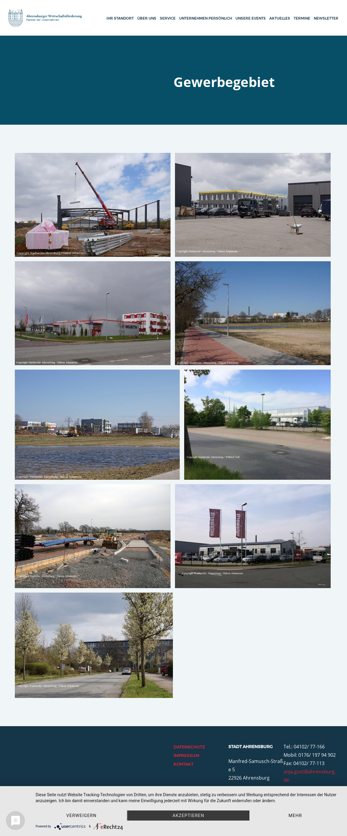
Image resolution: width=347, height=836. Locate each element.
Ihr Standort (120, 18)
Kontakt (183, 764)
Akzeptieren (188, 815)
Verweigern (81, 815)
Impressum (186, 755)
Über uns (146, 18)
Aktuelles (279, 18)
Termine (302, 18)
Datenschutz (189, 747)
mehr (295, 815)
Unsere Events (250, 18)
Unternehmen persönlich (205, 18)
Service (168, 18)
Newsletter (326, 18)
